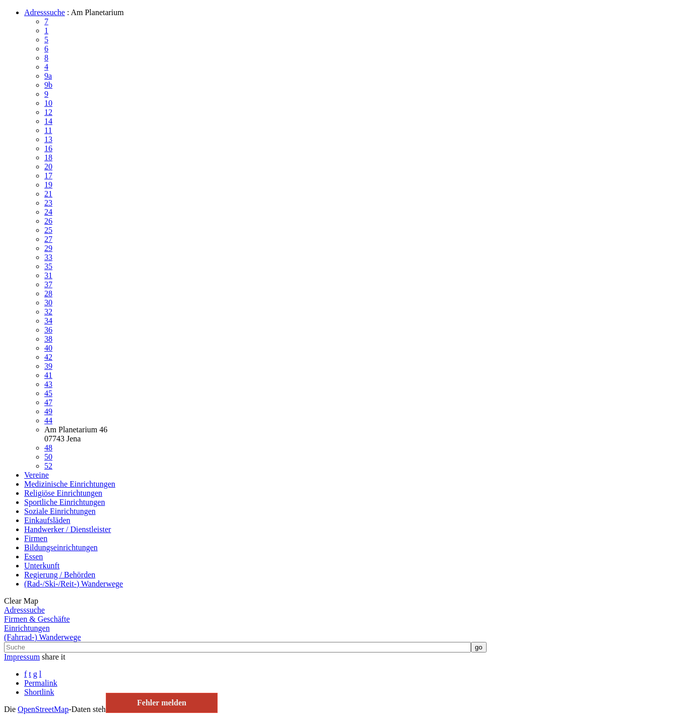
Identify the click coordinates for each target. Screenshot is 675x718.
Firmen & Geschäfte (37, 619)
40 (48, 348)
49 (48, 411)
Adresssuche (44, 12)
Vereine (36, 475)
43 (48, 384)
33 (48, 257)
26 (48, 221)
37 (48, 284)
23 (48, 203)
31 (48, 275)
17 (48, 175)
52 (48, 466)
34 (48, 320)
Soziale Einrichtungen (60, 511)
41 (48, 375)
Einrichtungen (27, 628)
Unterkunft (41, 565)
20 (48, 166)
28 (48, 293)
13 (48, 139)
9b (48, 85)
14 (48, 121)
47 (48, 402)
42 (48, 357)
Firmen (35, 538)
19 (48, 184)
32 (48, 311)
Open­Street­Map (43, 709)
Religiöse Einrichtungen (63, 493)
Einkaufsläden (47, 520)
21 (48, 193)
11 (48, 130)
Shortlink (39, 692)
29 (48, 248)
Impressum (22, 656)
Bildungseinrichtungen (61, 547)
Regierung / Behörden (59, 574)
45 (48, 393)
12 (48, 112)
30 (48, 302)
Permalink (40, 683)
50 (48, 456)
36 (48, 329)
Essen (33, 556)
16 (48, 148)
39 (48, 366)
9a (48, 76)
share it (53, 656)
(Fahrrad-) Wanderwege (42, 637)
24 (48, 212)
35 (48, 266)
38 (48, 339)
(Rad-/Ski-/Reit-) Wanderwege (73, 583)
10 (48, 103)
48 (48, 447)
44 (48, 420)
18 (48, 157)
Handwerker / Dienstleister (67, 529)
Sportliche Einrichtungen (64, 502)
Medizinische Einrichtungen (69, 484)
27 (48, 239)
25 (48, 230)
